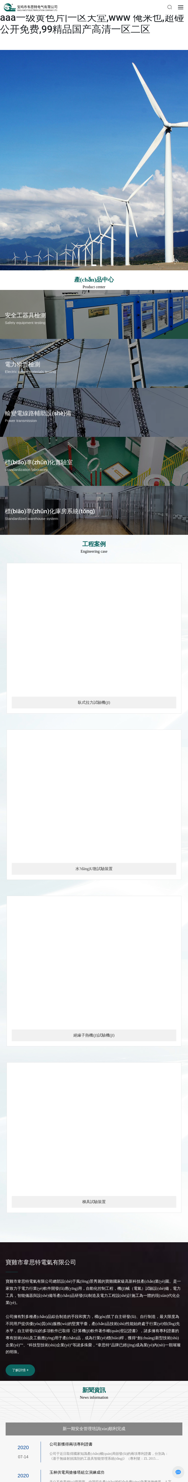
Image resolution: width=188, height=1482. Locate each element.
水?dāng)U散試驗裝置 (93, 869)
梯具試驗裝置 (94, 1202)
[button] (94, 265)
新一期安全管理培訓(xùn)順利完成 (94, 1428)
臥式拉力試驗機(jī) (94, 702)
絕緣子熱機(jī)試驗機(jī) (93, 1035)
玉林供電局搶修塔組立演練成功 (78, 1472)
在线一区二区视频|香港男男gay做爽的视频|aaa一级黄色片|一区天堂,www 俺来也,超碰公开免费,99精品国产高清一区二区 (93, 17)
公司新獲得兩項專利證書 (72, 1444)
